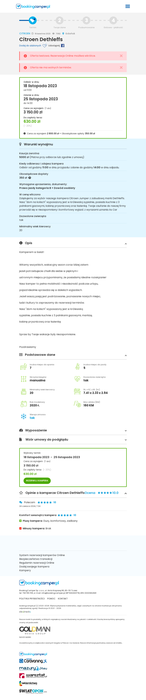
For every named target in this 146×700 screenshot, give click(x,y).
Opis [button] (73, 243)
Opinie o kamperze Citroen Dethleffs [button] (73, 493)
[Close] (121, 56)
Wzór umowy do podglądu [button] (73, 440)
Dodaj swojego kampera (34, 566)
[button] (125, 243)
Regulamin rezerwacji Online (36, 563)
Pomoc (51, 598)
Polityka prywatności (32, 598)
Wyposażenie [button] (73, 430)
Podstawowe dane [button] (73, 355)
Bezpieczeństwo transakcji (35, 559)
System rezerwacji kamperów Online (42, 555)
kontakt (63, 598)
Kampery (25, 570)
